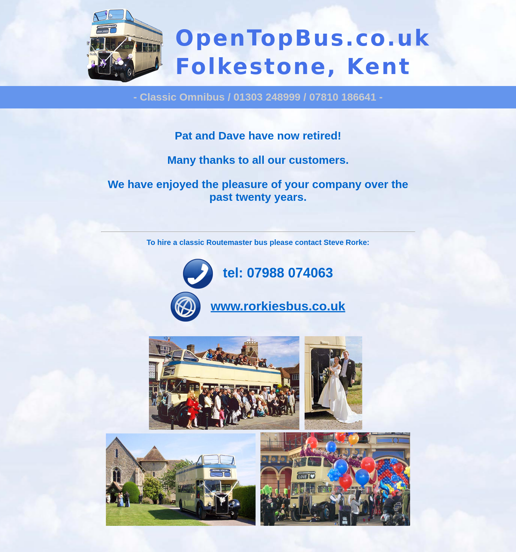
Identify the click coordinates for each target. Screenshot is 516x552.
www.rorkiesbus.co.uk (278, 306)
